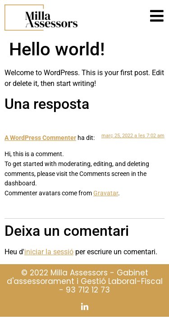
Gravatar (105, 193)
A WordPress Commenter (40, 138)
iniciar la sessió (48, 252)
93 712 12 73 (88, 289)
